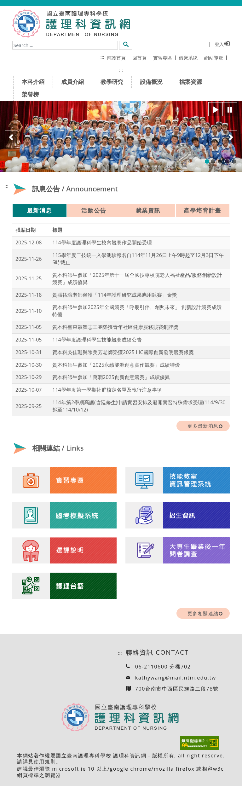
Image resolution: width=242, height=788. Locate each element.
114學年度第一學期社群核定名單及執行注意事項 (107, 389)
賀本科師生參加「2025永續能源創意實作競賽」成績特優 (116, 364)
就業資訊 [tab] (148, 210)
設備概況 (153, 81)
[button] (125, 45)
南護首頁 (118, 58)
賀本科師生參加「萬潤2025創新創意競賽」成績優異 (111, 377)
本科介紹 (35, 81)
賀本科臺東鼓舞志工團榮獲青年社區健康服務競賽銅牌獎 (115, 327)
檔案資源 (192, 81)
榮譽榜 (32, 94)
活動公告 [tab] (93, 210)
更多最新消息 (203, 426)
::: (102, 57)
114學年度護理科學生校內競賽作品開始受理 (102, 242)
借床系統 (190, 58)
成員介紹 (74, 81)
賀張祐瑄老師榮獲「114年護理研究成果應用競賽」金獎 (114, 294)
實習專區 (164, 58)
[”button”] (215, 109)
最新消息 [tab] (39, 210)
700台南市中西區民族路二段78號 (177, 690)
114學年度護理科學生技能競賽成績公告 (96, 339)
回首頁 (141, 58)
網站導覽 (215, 58)
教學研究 (114, 81)
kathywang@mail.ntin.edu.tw (175, 679)
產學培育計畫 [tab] (202, 210)
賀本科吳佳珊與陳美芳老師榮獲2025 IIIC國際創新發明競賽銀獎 (122, 352)
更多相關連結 (203, 615)
